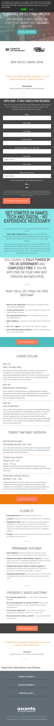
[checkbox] (27, 186)
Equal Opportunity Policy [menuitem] (27, 716)
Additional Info (26, 693)
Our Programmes (26, 685)
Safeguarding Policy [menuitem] (12, 716)
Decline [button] (31, 9)
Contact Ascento (26, 676)
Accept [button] (24, 9)
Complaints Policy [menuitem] (41, 716)
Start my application (27, 342)
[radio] (27, 184)
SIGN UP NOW (27, 32)
